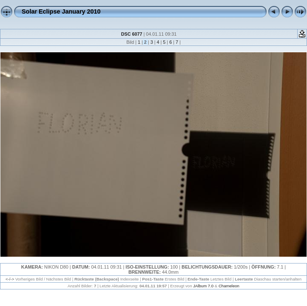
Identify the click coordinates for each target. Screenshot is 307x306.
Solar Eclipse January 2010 (61, 11)
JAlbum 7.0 (203, 285)
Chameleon (229, 285)
